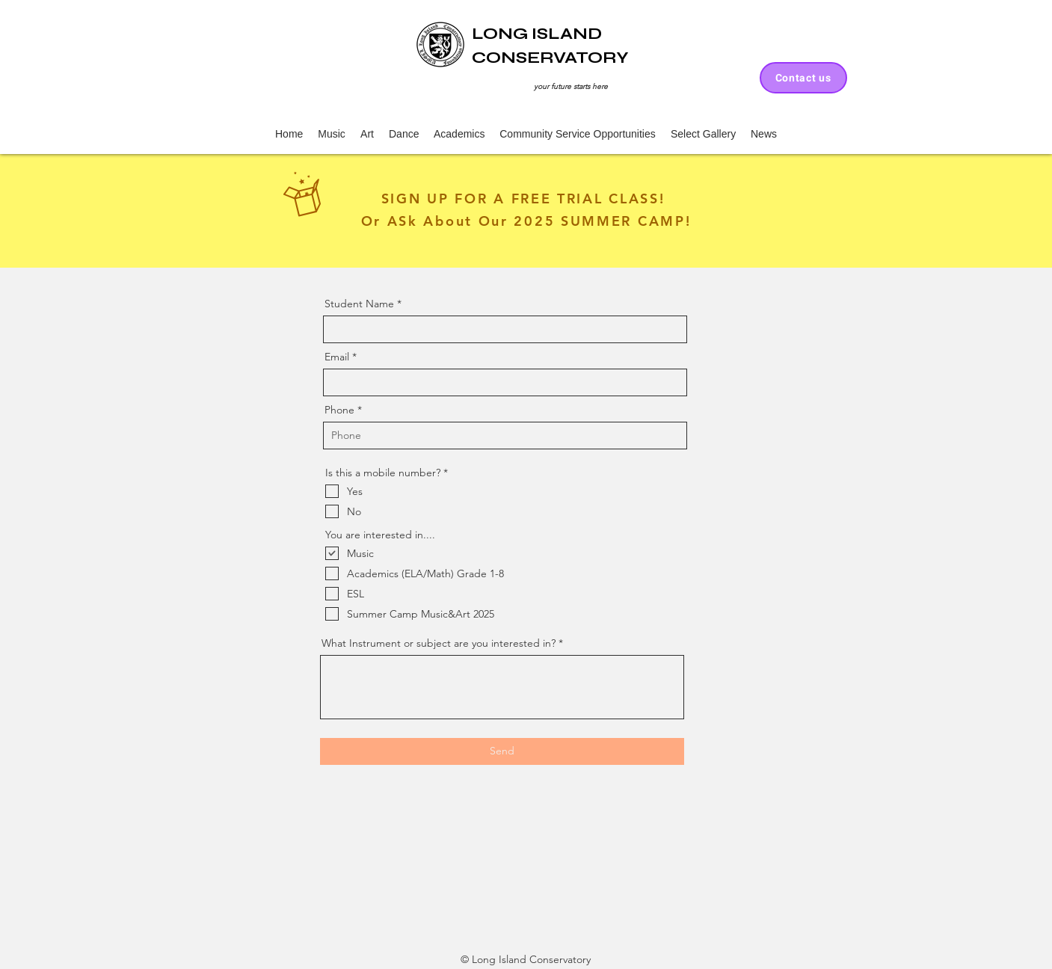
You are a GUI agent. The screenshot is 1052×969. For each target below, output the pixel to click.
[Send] (502, 751)
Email (336, 356)
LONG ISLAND (537, 33)
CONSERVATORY (550, 57)
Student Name (359, 303)
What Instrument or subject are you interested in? (439, 643)
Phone (339, 409)
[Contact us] (803, 77)
